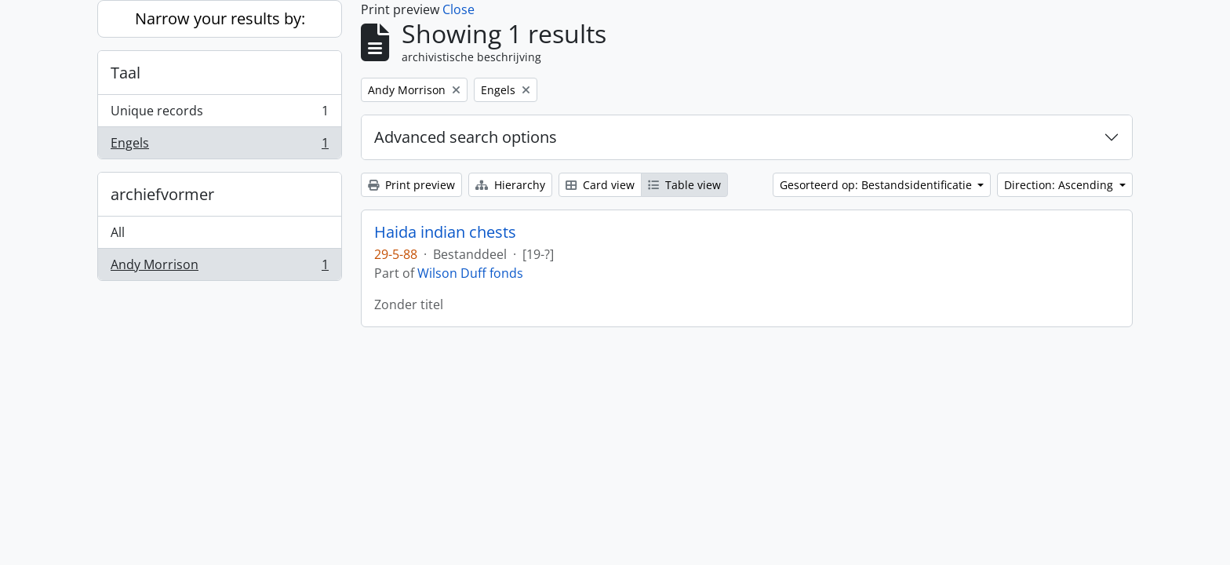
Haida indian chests (445, 232)
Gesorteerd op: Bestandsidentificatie (877, 184)
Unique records (219, 114)
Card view (600, 184)
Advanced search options (465, 137)
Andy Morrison (219, 267)
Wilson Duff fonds (470, 273)
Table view (684, 184)
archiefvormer (162, 194)
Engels (219, 146)
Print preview (411, 184)
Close (458, 9)
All (118, 232)
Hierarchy (510, 184)
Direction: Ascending (1060, 184)
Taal (125, 72)
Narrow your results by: (220, 18)
